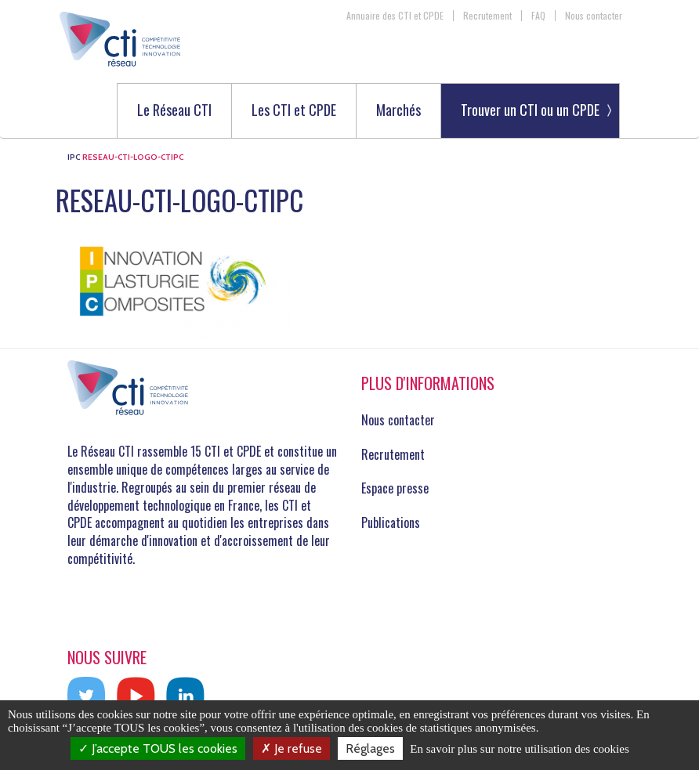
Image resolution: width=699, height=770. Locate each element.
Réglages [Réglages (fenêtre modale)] (370, 748)
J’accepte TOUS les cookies (157, 748)
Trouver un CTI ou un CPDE (530, 109)
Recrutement (487, 15)
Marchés (398, 111)
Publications (390, 522)
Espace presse (395, 488)
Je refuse (291, 748)
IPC (73, 157)
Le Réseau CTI (174, 111)
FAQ (538, 15)
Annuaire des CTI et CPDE (395, 15)
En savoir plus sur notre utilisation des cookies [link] (519, 749)
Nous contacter (593, 15)
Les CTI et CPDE (294, 111)
